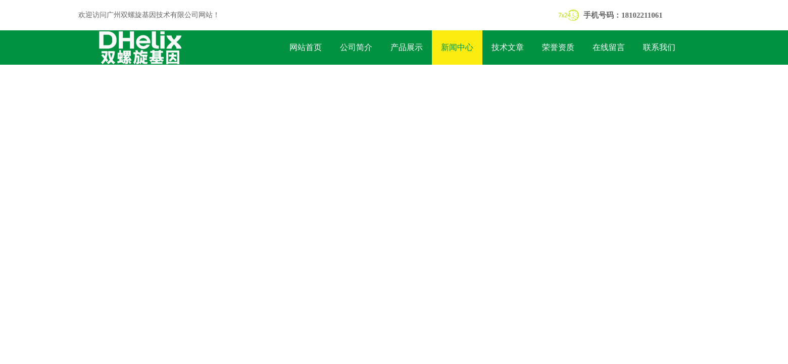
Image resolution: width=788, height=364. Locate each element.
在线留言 (609, 47)
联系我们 (659, 47)
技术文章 (507, 47)
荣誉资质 (558, 47)
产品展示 (406, 47)
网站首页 (305, 47)
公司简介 (356, 47)
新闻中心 (457, 47)
